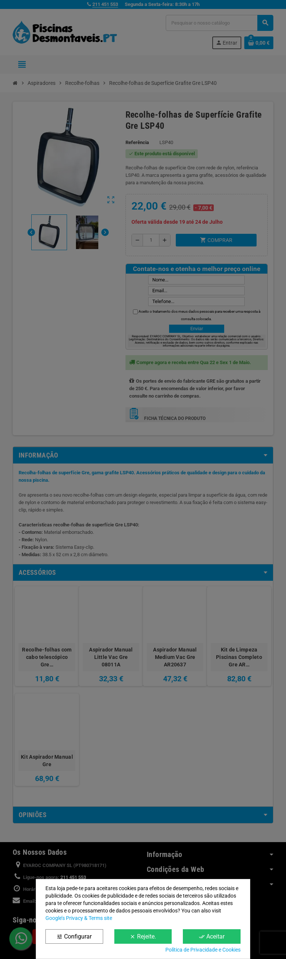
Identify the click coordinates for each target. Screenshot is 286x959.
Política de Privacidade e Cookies (203, 950)
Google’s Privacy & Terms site (78, 918)
